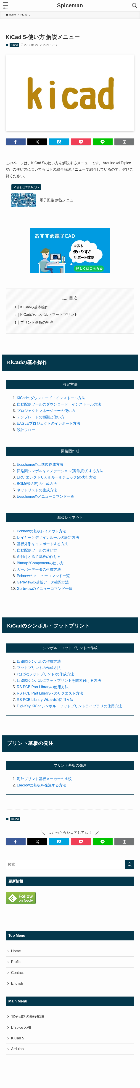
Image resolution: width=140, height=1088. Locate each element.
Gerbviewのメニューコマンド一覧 (45, 589)
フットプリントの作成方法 (39, 668)
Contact (17, 973)
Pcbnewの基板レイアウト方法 (41, 531)
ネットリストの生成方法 (37, 490)
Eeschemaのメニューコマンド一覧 (45, 496)
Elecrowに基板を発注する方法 (41, 785)
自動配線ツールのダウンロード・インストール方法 (59, 404)
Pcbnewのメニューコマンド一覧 (43, 576)
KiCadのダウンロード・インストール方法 (51, 398)
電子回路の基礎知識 (27, 1016)
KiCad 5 (17, 1038)
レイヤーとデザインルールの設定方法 (48, 537)
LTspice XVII (21, 1027)
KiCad (14, 45)
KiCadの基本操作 (34, 307)
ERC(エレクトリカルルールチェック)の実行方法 (56, 477)
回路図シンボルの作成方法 (39, 661)
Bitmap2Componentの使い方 (40, 563)
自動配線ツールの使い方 (37, 550)
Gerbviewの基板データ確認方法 (43, 582)
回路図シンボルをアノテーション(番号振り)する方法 (60, 471)
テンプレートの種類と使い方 (40, 417)
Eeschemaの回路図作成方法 (40, 464)
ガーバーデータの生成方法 (39, 569)
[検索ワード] (70, 864)
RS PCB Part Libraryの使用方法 (43, 687)
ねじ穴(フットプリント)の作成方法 (45, 674)
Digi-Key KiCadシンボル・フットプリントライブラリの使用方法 (69, 706)
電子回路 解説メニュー (58, 200)
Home (16, 951)
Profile (16, 962)
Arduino (17, 1049)
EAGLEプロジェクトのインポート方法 (48, 423)
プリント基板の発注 (36, 322)
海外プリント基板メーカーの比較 (44, 779)
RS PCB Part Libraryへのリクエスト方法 (50, 693)
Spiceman (70, 5)
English (17, 983)
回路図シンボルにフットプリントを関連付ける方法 (59, 680)
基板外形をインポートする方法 (42, 544)
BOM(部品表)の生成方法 (37, 484)
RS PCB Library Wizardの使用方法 (45, 700)
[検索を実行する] (129, 864)
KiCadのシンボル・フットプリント (49, 315)
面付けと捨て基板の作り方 (39, 557)
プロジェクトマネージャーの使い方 (46, 411)
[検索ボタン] (134, 5)
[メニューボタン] (5, 5)
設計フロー (26, 430)
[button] (16, 141)
